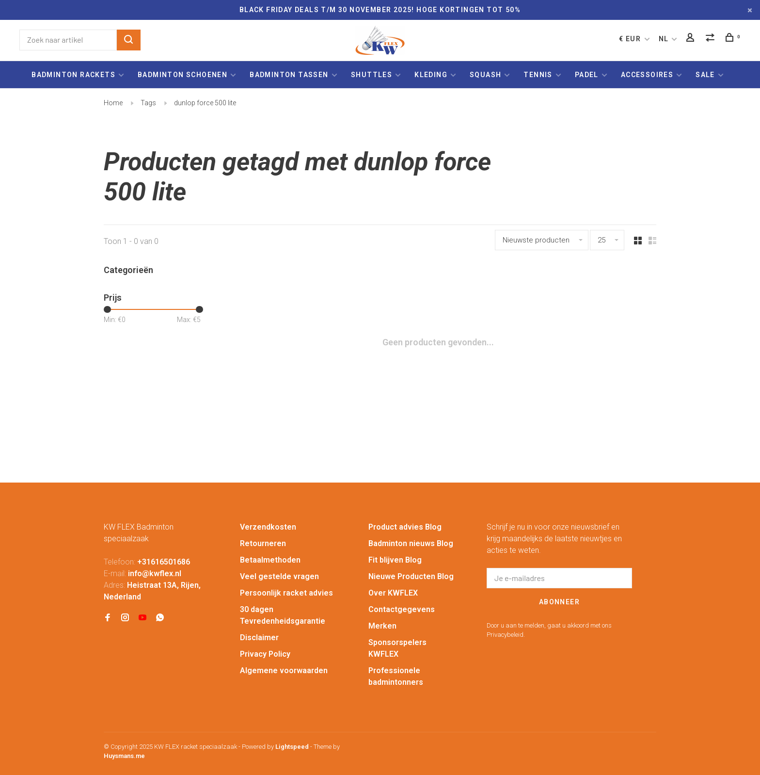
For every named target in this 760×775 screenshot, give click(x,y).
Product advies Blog (405, 527)
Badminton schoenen (182, 75)
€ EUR (631, 39)
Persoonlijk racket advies (286, 592)
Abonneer (559, 602)
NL (664, 39)
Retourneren (263, 543)
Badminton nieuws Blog (410, 543)
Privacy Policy (265, 654)
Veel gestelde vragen (279, 576)
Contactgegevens (401, 609)
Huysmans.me (124, 755)
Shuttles (371, 75)
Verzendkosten (268, 527)
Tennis (537, 75)
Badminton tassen (290, 75)
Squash (485, 75)
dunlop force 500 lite (205, 103)
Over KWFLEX (393, 592)
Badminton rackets (73, 75)
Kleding (430, 75)
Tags (148, 103)
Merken (382, 625)
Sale (705, 75)
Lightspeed (292, 746)
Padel (587, 75)
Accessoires (647, 75)
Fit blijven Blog (395, 560)
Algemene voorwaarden (284, 670)
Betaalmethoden (270, 560)
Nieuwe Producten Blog (411, 576)
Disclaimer (259, 637)
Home (113, 103)
